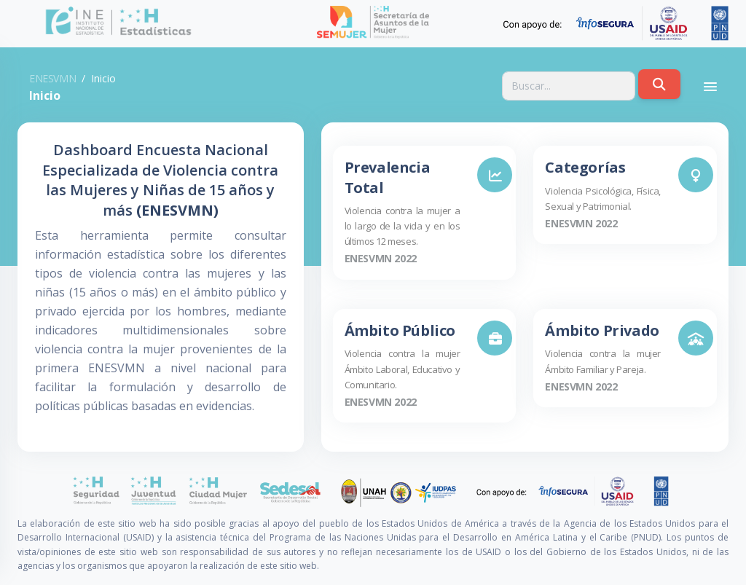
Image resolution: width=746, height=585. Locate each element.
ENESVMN (52, 78)
